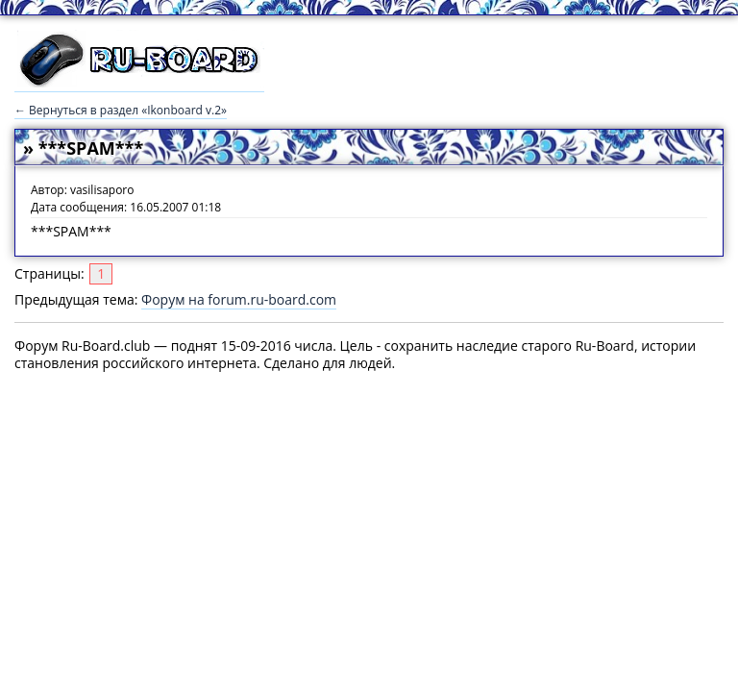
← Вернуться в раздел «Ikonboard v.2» (120, 110)
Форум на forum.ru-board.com (238, 299)
